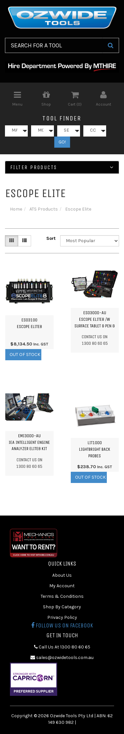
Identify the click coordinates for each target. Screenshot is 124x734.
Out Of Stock (25, 354)
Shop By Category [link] (62, 607)
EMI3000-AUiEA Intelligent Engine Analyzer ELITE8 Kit (29, 442)
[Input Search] (54, 45)
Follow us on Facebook (62, 625)
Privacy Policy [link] (62, 617)
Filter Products (62, 167)
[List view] (24, 240)
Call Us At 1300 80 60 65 (62, 647)
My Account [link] (62, 586)
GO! (62, 142)
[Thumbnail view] (11, 240)
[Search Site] (110, 45)
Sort (50, 238)
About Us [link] (62, 575)
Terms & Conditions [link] (62, 596)
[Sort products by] (89, 240)
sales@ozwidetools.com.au (62, 657)
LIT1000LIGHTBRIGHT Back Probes (94, 449)
